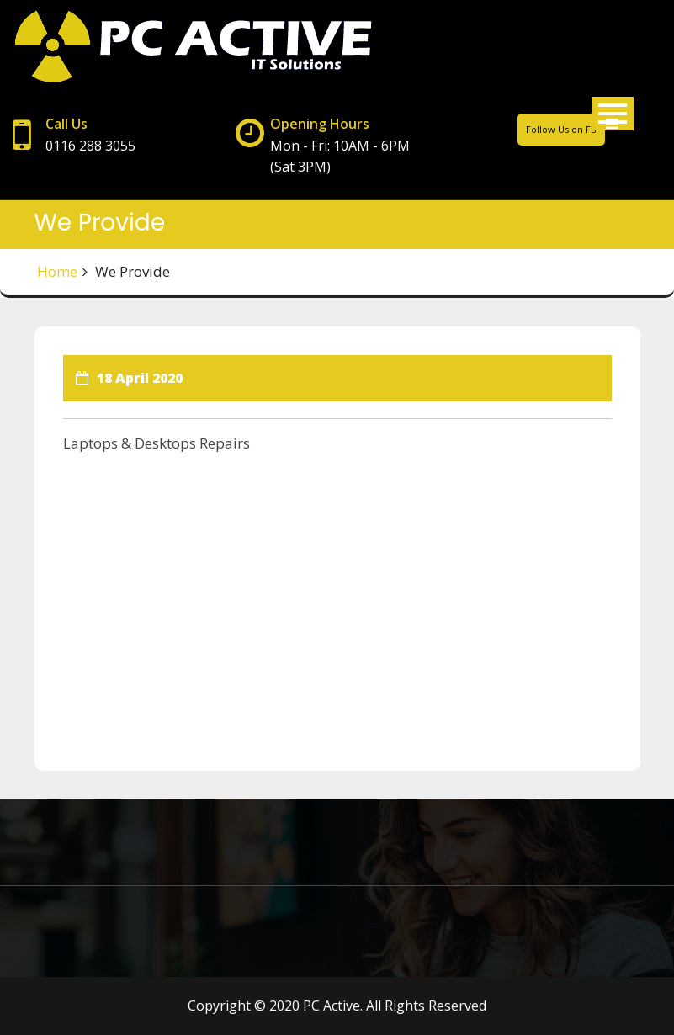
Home (57, 271)
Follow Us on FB (561, 129)
